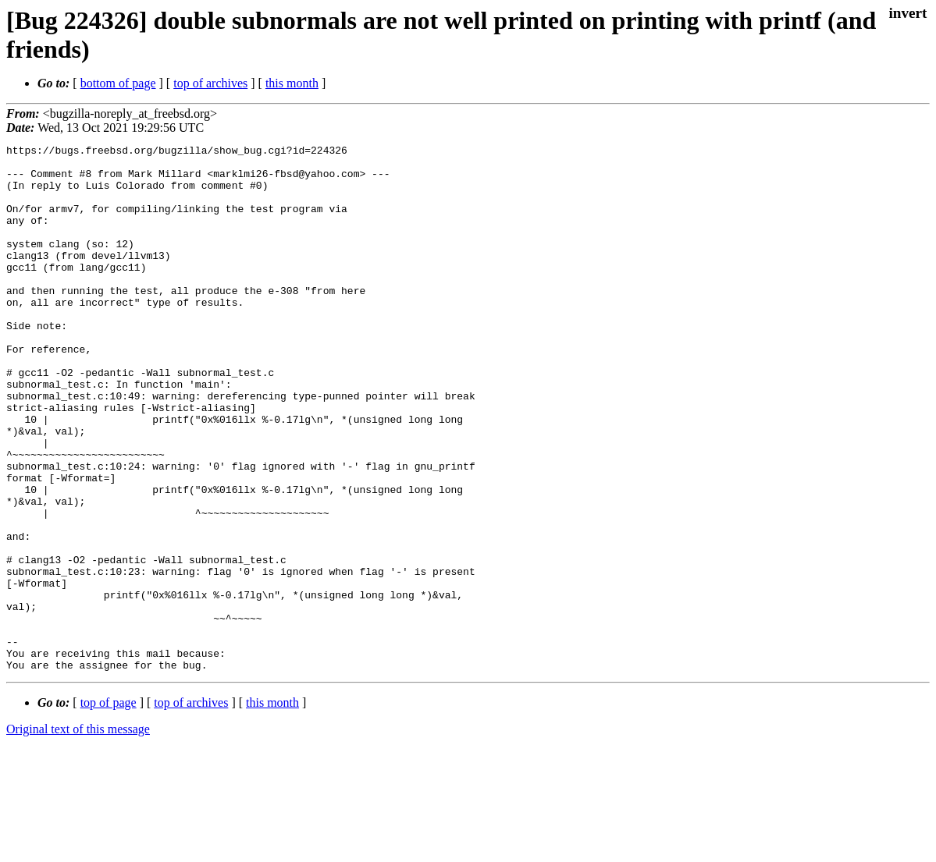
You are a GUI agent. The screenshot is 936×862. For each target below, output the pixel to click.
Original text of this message (78, 834)
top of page (108, 807)
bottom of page (118, 83)
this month (292, 83)
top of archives (210, 83)
